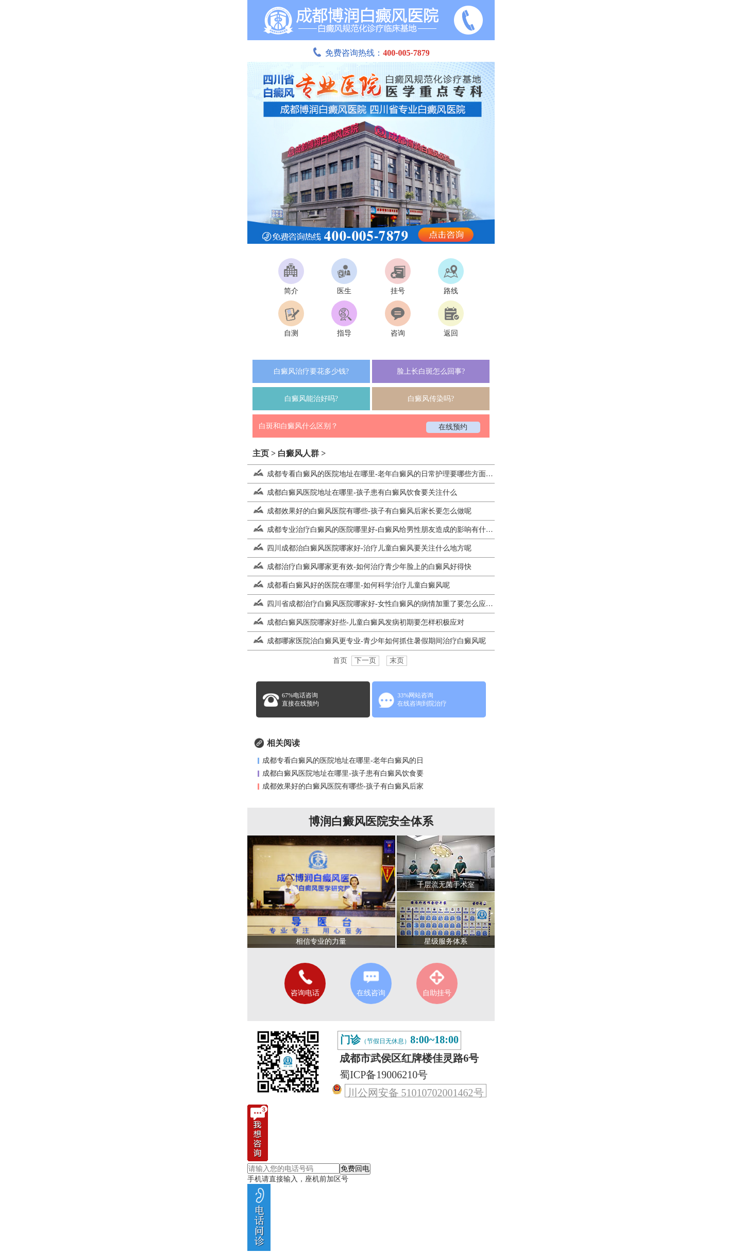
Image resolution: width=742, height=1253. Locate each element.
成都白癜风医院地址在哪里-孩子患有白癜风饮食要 (343, 773)
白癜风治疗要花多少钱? (311, 371)
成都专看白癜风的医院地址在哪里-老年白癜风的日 (343, 760)
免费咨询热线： (371, 52)
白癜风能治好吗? (311, 399)
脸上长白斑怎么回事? (431, 371)
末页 (397, 660)
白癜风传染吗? (431, 399)
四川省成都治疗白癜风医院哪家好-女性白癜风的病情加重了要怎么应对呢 (373, 604)
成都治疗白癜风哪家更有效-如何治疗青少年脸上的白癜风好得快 (359, 567)
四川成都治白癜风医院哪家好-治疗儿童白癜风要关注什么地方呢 (359, 548)
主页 (260, 453)
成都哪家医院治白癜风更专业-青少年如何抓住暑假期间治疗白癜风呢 (366, 641)
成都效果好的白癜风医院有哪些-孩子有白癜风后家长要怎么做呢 (359, 511)
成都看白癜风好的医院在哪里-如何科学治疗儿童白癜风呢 (348, 585)
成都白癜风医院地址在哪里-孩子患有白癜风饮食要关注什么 (352, 492)
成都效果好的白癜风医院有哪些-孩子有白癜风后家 (343, 786)
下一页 (365, 660)
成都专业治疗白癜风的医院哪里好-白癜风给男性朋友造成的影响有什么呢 (373, 529)
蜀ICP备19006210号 (384, 1074)
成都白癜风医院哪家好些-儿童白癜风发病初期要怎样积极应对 (355, 622)
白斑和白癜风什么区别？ (298, 426)
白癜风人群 (298, 453)
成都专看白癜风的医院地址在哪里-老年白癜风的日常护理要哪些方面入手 (373, 474)
